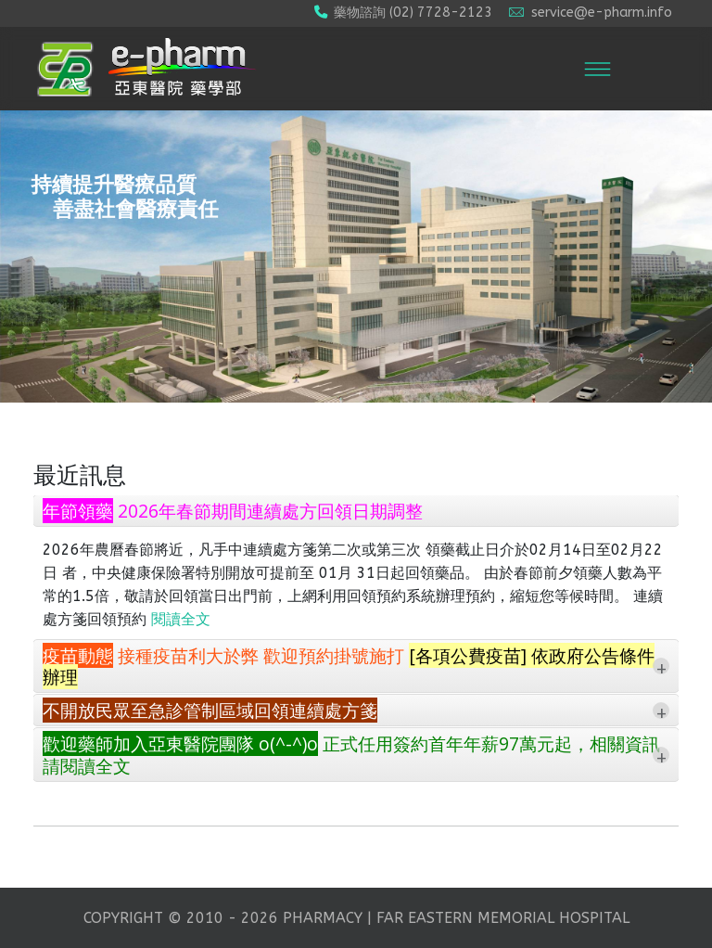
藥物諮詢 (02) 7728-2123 (413, 12)
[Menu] (597, 68)
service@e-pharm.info (601, 12)
